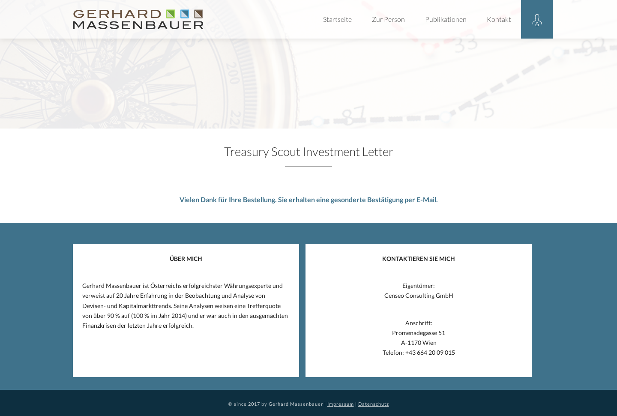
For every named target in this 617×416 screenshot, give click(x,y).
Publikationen (446, 19)
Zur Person (388, 19)
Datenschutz (373, 404)
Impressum (340, 404)
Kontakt (499, 19)
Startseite (337, 19)
